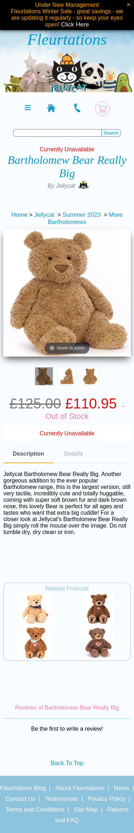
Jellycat (44, 214)
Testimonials (62, 798)
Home (19, 214)
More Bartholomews (85, 218)
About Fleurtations (80, 788)
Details (73, 454)
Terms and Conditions (35, 809)
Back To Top (67, 763)
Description (28, 454)
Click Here (75, 24)
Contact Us (20, 798)
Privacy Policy (107, 798)
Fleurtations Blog (23, 788)
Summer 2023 (82, 214)
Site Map (86, 809)
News (121, 788)
